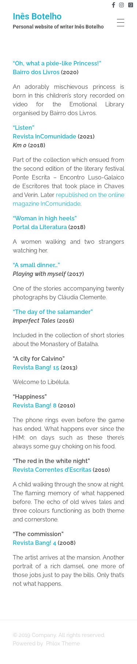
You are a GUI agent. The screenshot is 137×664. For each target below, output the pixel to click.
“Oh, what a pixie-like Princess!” (57, 63)
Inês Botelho (37, 16)
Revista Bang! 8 (35, 405)
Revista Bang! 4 (34, 542)
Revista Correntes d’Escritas (52, 469)
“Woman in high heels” (45, 218)
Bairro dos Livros (36, 72)
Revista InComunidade (44, 136)
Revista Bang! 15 (36, 367)
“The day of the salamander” (53, 311)
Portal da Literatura (40, 227)
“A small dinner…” (36, 265)
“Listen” (23, 127)
